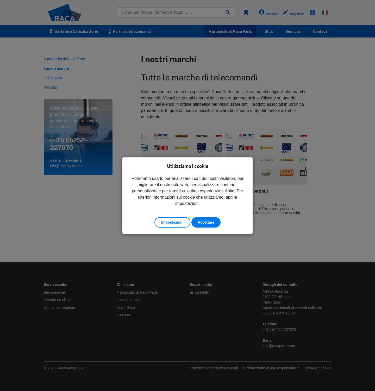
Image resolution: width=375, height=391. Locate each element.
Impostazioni (172, 222)
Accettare (206, 222)
